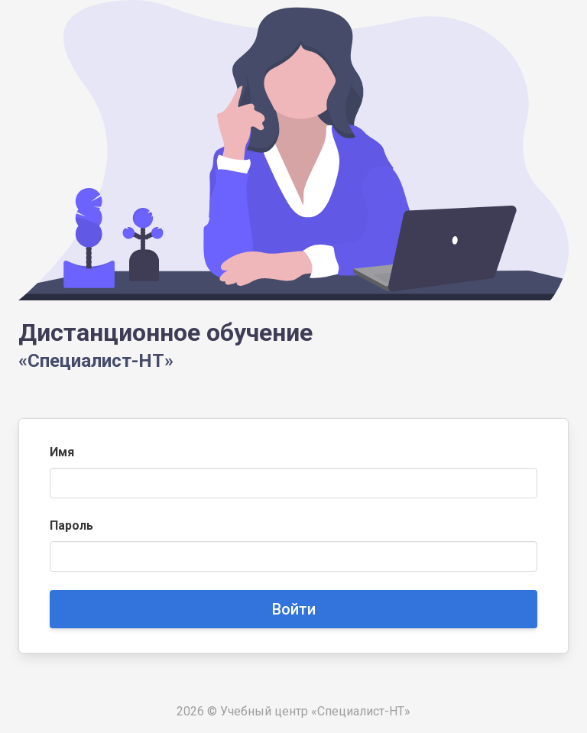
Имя (62, 452)
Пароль (71, 525)
